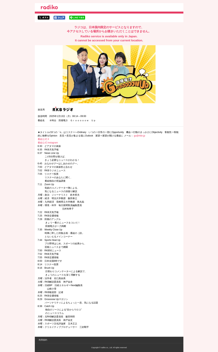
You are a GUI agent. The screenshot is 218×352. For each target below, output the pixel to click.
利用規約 (43, 340)
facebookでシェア (59, 18)
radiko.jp (49, 8)
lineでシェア (77, 18)
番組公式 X (43, 139)
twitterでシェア (44, 18)
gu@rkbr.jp (139, 135)
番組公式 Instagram (48, 142)
